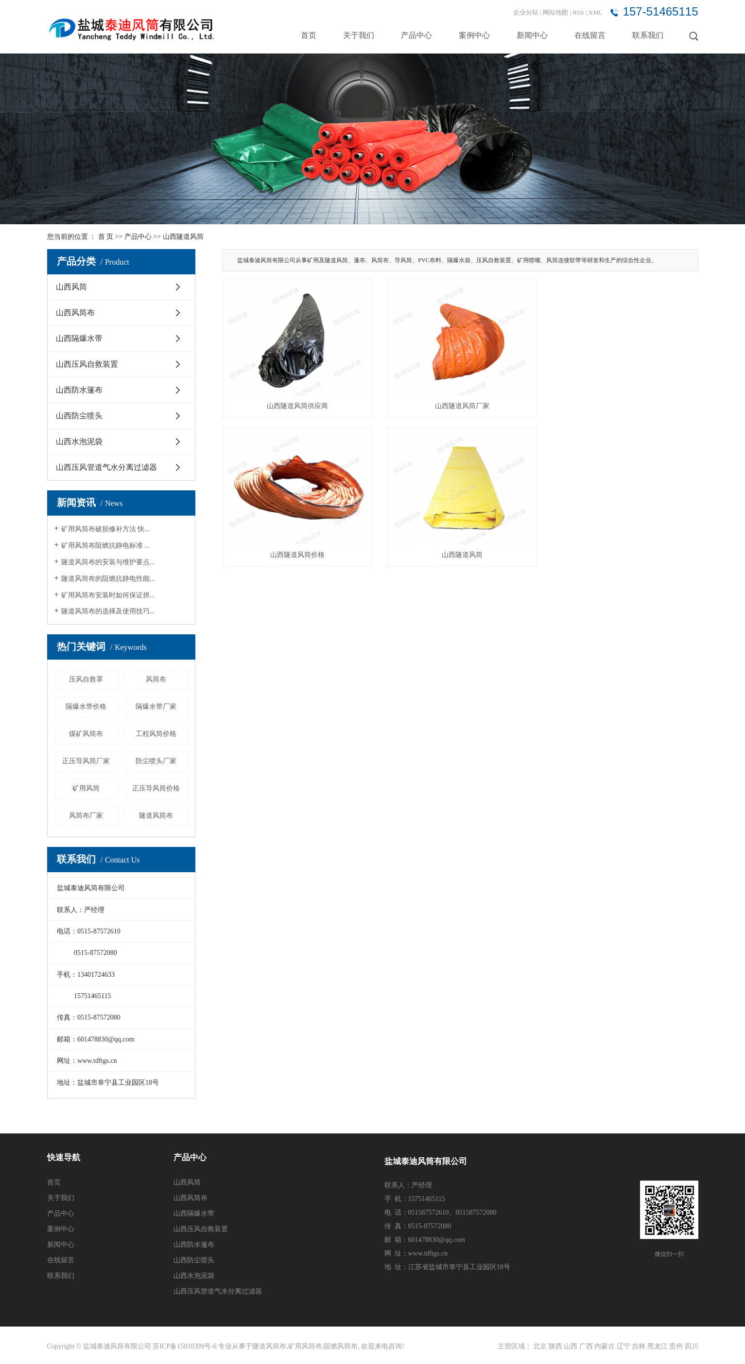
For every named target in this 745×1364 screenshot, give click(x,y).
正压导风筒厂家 (86, 761)
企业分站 (525, 12)
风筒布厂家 (86, 815)
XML (596, 12)
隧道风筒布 (156, 815)
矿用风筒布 (305, 1346)
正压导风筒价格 (156, 788)
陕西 (555, 1346)
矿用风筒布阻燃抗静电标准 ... (105, 545)
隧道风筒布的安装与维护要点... (108, 562)
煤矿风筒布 (86, 733)
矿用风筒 (86, 788)
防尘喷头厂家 (156, 761)
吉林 (638, 1346)
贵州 (676, 1346)
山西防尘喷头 (79, 416)
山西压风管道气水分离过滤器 (106, 467)
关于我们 (358, 35)
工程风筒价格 (156, 733)
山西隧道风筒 (183, 236)
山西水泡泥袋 (79, 441)
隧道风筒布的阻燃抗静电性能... (108, 578)
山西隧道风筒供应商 (297, 405)
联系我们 (647, 35)
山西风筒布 (75, 312)
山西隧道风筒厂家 (460, 405)
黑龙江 (657, 1346)
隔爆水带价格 (86, 706)
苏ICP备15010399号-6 (184, 1346)
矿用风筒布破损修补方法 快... (105, 529)
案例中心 (474, 35)
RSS (578, 12)
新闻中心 (532, 35)
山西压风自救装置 (87, 364)
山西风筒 (71, 287)
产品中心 (416, 35)
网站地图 (556, 12)
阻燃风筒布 (341, 1346)
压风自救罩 (86, 679)
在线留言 (590, 35)
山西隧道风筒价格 (623, 405)
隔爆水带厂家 (156, 706)
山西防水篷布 (79, 390)
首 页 (106, 236)
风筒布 (156, 679)
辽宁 (623, 1346)
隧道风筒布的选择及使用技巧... (108, 611)
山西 (570, 1346)
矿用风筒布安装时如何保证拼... (108, 595)
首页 (308, 35)
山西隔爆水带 (79, 338)
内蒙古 (604, 1346)
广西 (586, 1346)
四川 (691, 1346)
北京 (540, 1346)
